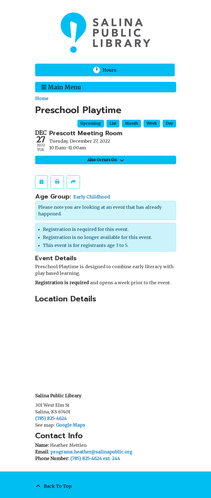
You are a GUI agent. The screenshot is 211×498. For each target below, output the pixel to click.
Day (169, 123)
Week (152, 123)
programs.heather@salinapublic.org (91, 452)
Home (41, 98)
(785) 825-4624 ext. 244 (95, 458)
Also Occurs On (105, 159)
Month (131, 123)
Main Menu (61, 86)
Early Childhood (91, 197)
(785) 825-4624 (51, 418)
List (113, 123)
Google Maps (70, 425)
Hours (113, 70)
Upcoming (90, 123)
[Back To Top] (105, 486)
